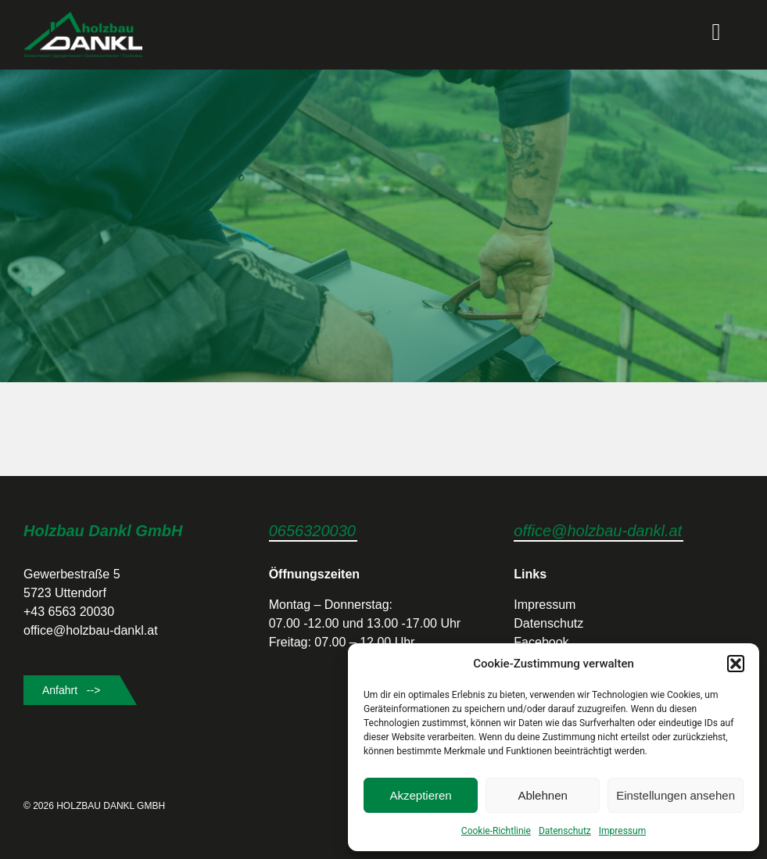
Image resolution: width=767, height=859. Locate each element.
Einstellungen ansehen (675, 795)
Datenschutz (565, 830)
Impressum (622, 830)
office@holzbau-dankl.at (598, 530)
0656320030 (312, 530)
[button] (736, 663)
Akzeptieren (420, 795)
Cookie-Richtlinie (496, 830)
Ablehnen (542, 795)
